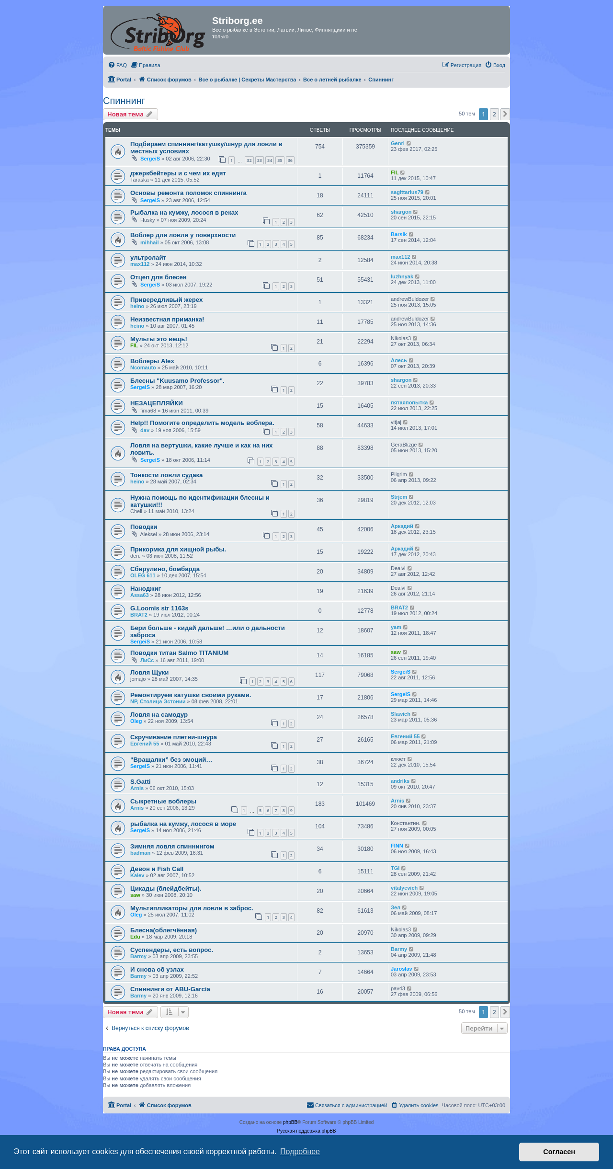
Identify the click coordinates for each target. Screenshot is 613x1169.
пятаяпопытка (409, 402)
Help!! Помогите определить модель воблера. (202, 422)
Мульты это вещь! (158, 339)
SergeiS (150, 158)
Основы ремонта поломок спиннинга (188, 192)
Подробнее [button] (300, 1151)
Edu (135, 937)
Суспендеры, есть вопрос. (171, 949)
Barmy (138, 956)
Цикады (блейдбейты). (166, 888)
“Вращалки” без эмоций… (171, 759)
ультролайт (148, 257)
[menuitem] (117, 65)
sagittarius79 (407, 192)
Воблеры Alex (152, 361)
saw (396, 652)
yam (396, 627)
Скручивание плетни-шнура (173, 737)
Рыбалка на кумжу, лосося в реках (184, 212)
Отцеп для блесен (158, 277)
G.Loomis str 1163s (159, 608)
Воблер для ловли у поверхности (183, 235)
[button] (505, 114)
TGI (395, 868)
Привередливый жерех (166, 299)
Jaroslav (401, 969)
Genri (398, 143)
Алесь (399, 360)
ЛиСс (147, 660)
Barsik (399, 234)
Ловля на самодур (159, 714)
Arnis (137, 788)
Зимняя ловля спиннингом (172, 846)
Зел (395, 907)
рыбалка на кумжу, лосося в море (183, 823)
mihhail (149, 242)
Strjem (399, 497)
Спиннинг (124, 100)
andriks (400, 781)
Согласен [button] (559, 1152)
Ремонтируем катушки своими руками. (190, 695)
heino (137, 306)
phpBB (290, 1122)
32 (249, 160)
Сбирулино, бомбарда (165, 569)
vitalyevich (404, 888)
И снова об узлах (157, 969)
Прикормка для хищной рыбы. (178, 549)
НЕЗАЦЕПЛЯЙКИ (156, 403)
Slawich (400, 714)
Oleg (136, 721)
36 (290, 160)
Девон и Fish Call (156, 868)
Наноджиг (145, 588)
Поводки (143, 526)
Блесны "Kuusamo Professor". (177, 380)
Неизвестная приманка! (167, 319)
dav (144, 430)
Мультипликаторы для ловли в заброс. (191, 908)
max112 (139, 264)
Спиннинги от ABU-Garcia (170, 989)
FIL (395, 172)
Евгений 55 (144, 743)
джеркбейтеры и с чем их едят (178, 173)
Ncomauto (143, 367)
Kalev (137, 875)
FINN (397, 845)
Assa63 (139, 595)
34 (269, 160)
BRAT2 (139, 615)
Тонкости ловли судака (166, 475)
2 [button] (494, 114)
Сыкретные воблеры (163, 801)
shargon (401, 212)
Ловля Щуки (149, 672)
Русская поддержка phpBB (306, 1131)
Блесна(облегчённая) (163, 930)
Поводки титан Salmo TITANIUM (179, 652)
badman (140, 853)
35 (279, 160)
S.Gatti (140, 781)
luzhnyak (402, 276)
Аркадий (402, 526)
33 (259, 160)
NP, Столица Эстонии (158, 701)
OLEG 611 (143, 575)
